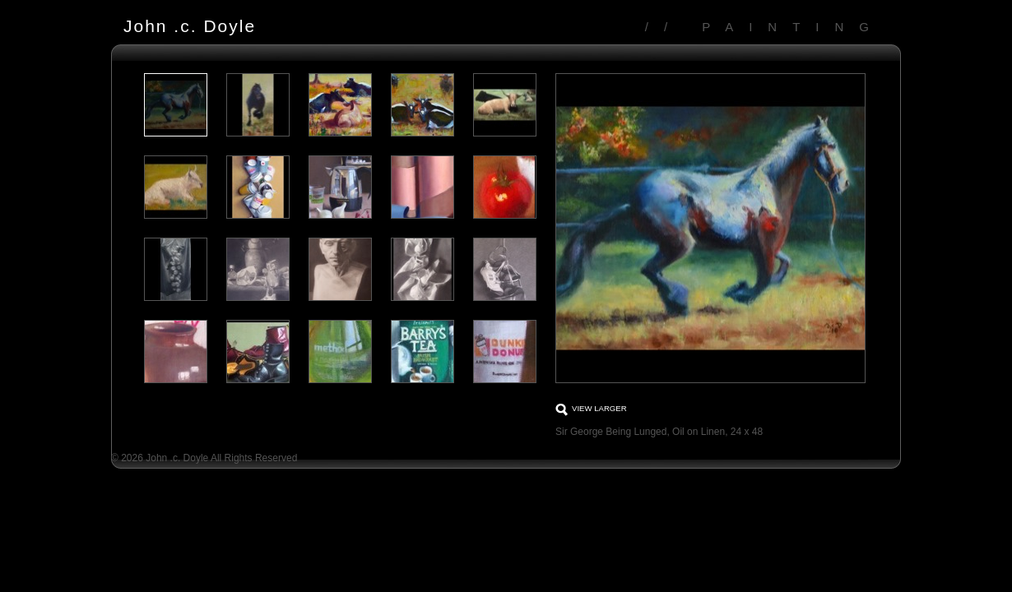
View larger (599, 408)
